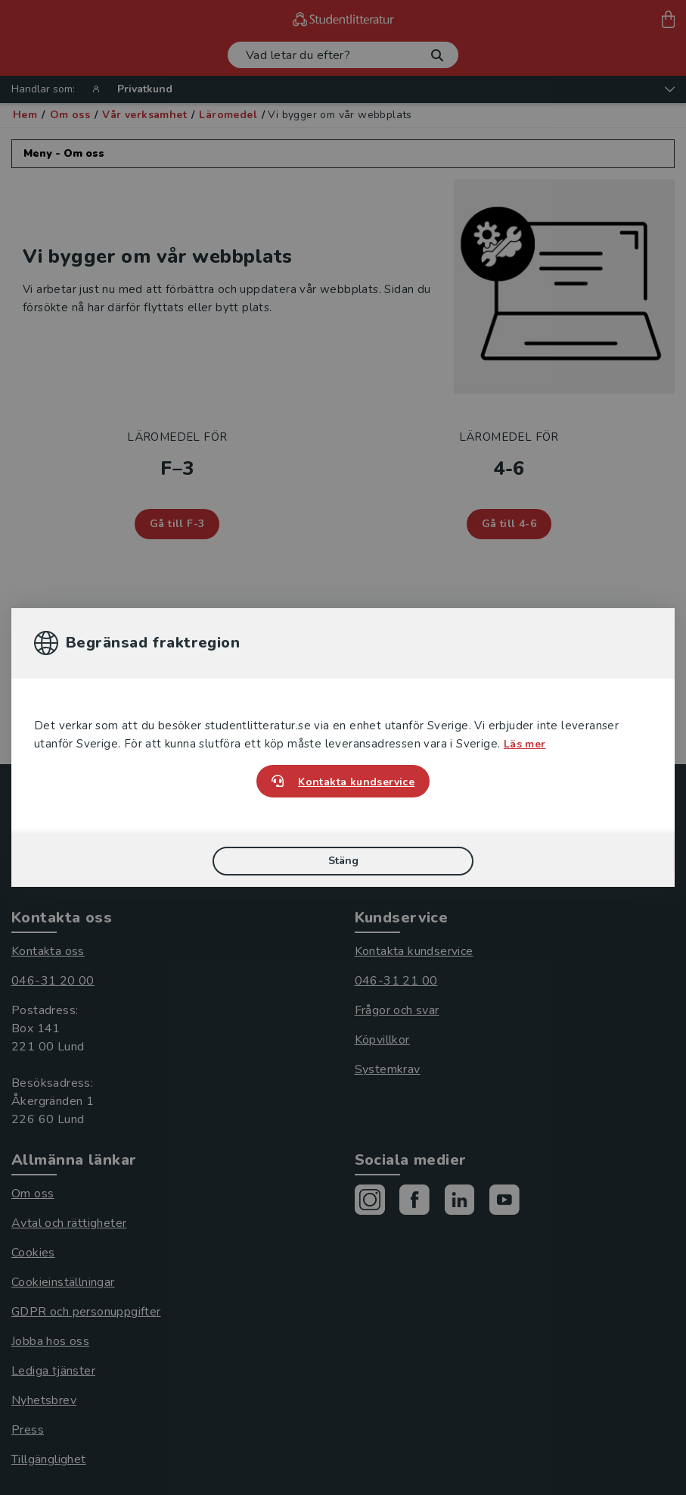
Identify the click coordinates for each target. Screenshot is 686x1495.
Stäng (343, 861)
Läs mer (525, 744)
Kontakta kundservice (356, 782)
